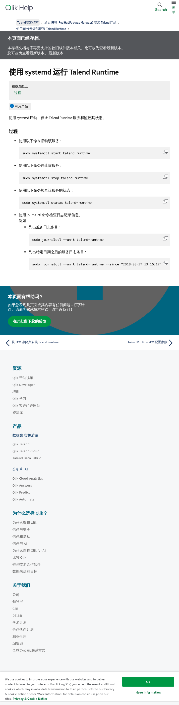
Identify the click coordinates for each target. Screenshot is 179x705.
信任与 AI (19, 543)
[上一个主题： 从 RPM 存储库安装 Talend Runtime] (46, 343)
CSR (15, 608)
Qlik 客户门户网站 (26, 405)
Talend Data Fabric (26, 458)
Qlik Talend (21, 444)
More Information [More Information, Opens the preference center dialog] (148, 692)
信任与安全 (21, 529)
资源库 (17, 412)
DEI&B (17, 615)
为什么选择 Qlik (24, 522)
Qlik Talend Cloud (26, 451)
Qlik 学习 (19, 398)
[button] (165, 152)
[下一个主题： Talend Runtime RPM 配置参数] (133, 343)
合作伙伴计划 (23, 629)
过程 (17, 92)
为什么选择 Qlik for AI (29, 550)
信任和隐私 (21, 536)
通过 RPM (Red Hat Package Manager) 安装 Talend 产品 (80, 22)
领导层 (17, 601)
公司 (15, 594)
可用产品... (22, 106)
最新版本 (56, 53)
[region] (89, 688)
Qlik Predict (21, 492)
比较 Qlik (19, 557)
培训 (15, 391)
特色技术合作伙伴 (26, 564)
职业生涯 (19, 636)
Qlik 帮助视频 (22, 377)
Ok (148, 682)
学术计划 (19, 622)
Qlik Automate (23, 499)
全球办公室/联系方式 (29, 650)
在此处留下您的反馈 (29, 321)
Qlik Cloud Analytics (27, 478)
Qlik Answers (22, 485)
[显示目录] (10, 22)
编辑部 (17, 643)
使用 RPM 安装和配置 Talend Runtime (41, 29)
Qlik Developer (23, 384)
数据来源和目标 (24, 571)
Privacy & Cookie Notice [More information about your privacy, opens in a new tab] (30, 699)
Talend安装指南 (28, 22)
